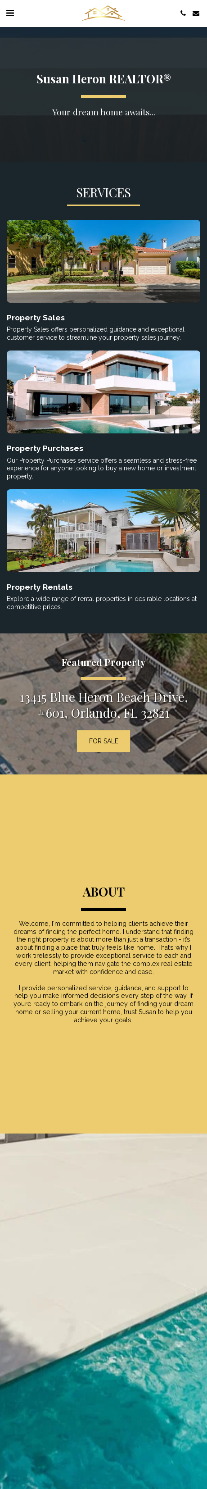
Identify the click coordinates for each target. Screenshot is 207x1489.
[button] (10, 13)
